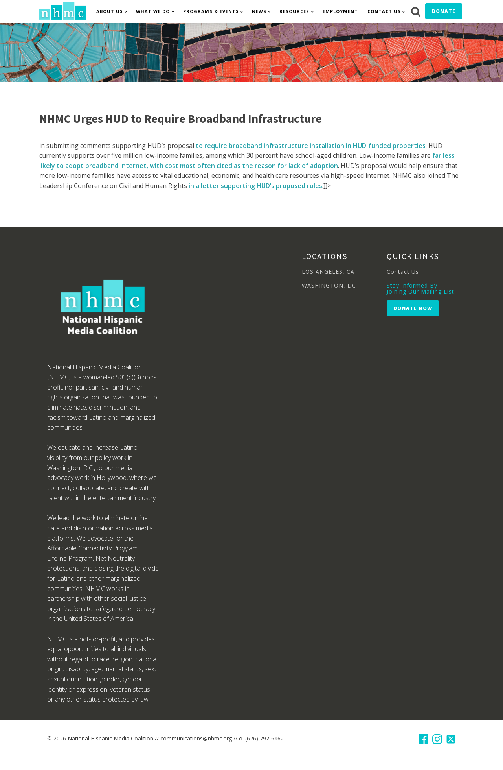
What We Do (153, 11)
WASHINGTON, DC (329, 285)
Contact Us (384, 11)
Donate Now (412, 308)
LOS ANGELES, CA (328, 272)
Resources (294, 11)
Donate (443, 11)
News (259, 11)
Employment (340, 11)
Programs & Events (211, 11)
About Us (109, 11)
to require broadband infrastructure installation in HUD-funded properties (311, 145)
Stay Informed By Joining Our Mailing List (420, 289)
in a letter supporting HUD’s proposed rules (255, 185)
